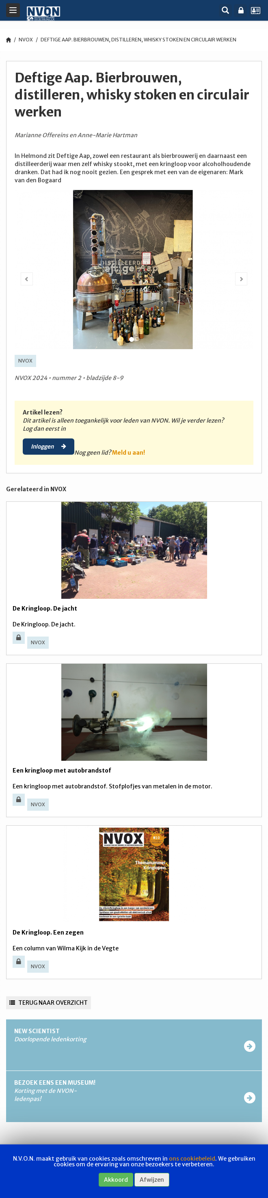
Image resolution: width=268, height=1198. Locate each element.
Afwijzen (152, 1179)
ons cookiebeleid (192, 1158)
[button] (25, 272)
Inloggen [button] (48, 446)
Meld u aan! (128, 452)
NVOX (26, 40)
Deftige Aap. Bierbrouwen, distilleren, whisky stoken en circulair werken (138, 40)
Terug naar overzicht (48, 1002)
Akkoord (116, 1179)
